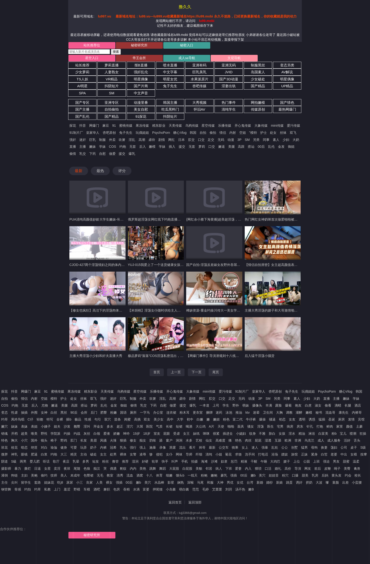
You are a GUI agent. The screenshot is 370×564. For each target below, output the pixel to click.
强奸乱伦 (141, 73)
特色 (4, 441)
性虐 (14, 413)
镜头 (44, 441)
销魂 (4, 434)
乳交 (82, 154)
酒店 (357, 406)
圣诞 (331, 420)
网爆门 (94, 127)
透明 (302, 420)
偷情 (72, 154)
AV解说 (287, 73)
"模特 (253, 134)
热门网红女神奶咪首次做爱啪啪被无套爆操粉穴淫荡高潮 (286, 220)
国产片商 (141, 87)
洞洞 (179, 441)
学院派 (55, 434)
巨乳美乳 (199, 73)
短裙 (179, 428)
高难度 (220, 441)
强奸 (72, 141)
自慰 (102, 154)
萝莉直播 (112, 66)
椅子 (53, 441)
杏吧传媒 (199, 87)
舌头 (357, 441)
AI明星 (82, 87)
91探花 (141, 118)
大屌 (139, 428)
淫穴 (129, 428)
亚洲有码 (199, 66)
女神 (44, 413)
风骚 (103, 441)
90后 (73, 413)
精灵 (73, 455)
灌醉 (299, 413)
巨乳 (92, 141)
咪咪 (206, 434)
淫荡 (260, 428)
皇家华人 (92, 134)
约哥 (4, 420)
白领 (96, 434)
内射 (232, 134)
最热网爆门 (287, 110)
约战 (77, 434)
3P (239, 141)
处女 (273, 134)
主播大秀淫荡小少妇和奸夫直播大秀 (95, 357)
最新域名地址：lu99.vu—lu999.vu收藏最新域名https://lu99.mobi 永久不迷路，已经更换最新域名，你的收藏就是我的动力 (206, 16)
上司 (216, 406)
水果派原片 (199, 80)
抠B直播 (141, 66)
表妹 (24, 428)
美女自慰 (141, 110)
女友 (292, 420)
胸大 (14, 441)
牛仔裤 (251, 420)
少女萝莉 (82, 73)
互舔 (278, 441)
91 (114, 127)
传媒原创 (258, 110)
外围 (34, 413)
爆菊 (288, 406)
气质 (159, 428)
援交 (182, 148)
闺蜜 (127, 420)
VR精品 (112, 80)
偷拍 (213, 134)
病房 (290, 428)
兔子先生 (170, 87)
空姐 (242, 134)
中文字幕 (170, 73)
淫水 (292, 434)
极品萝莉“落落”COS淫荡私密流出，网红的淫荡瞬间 (165, 357)
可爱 (73, 448)
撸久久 (185, 6)
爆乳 (132, 154)
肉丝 (248, 441)
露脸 (278, 406)
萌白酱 (184, 490)
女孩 (282, 434)
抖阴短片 (112, 87)
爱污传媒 (293, 127)
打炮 (319, 428)
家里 (339, 428)
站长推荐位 (87, 46)
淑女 (318, 406)
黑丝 (63, 413)
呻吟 (126, 434)
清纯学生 (229, 110)
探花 (72, 127)
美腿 (231, 148)
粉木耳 (184, 413)
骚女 (250, 428)
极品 (78, 420)
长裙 (169, 428)
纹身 (252, 434)
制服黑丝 (258, 66)
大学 (180, 420)
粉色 (226, 420)
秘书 (318, 413)
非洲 (297, 441)
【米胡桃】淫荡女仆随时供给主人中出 (156, 311)
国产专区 (82, 103)
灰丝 (87, 434)
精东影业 (158, 127)
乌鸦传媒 (191, 127)
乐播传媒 (224, 127)
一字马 (145, 413)
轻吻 (40, 420)
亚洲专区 (112, 103)
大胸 (279, 413)
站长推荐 (82, 66)
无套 (132, 148)
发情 (351, 420)
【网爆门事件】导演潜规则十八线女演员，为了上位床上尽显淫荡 (234, 357)
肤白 (272, 434)
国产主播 (82, 110)
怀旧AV (199, 110)
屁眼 (166, 434)
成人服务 (334, 441)
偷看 (328, 406)
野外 (235, 406)
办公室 (158, 413)
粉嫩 (113, 413)
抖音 (82, 127)
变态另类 (287, 66)
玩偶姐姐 (142, 134)
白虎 (308, 406)
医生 (270, 428)
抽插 (24, 413)
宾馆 (361, 420)
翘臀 (77, 428)
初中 (190, 420)
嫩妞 (216, 420)
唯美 (34, 434)
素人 (276, 141)
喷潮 (353, 434)
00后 (261, 148)
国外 (34, 441)
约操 (67, 434)
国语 (123, 413)
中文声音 (141, 94)
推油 (238, 413)
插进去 (228, 434)
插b (68, 420)
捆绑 (209, 413)
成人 (321, 441)
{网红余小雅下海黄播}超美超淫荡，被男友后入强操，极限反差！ (233, 220)
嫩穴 (4, 428)
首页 (156, 373)
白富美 (323, 434)
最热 (100, 172)
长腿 (348, 406)
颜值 (349, 428)
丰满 (268, 406)
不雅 (262, 434)
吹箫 (122, 141)
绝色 (238, 441)
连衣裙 (171, 413)
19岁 (136, 434)
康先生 (344, 413)
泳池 (229, 413)
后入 (142, 148)
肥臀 (103, 413)
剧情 (161, 141)
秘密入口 (165, 46)
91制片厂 (76, 134)
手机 (184, 462)
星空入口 (87, 59)
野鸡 (63, 441)
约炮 (122, 148)
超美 (24, 434)
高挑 (137, 420)
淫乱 (132, 141)
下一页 (197, 373)
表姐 (34, 428)
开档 (14, 434)
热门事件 (229, 103)
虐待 (151, 141)
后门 (94, 413)
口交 (201, 141)
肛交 (191, 141)
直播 (72, 148)
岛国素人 (258, 73)
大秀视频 (199, 103)
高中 (170, 420)
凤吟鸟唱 (17, 420)
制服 (102, 141)
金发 (281, 148)
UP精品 (287, 87)
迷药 (219, 413)
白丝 (53, 413)
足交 (211, 141)
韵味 (152, 441)
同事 (266, 141)
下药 (92, 154)
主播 (82, 148)
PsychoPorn (161, 134)
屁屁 (258, 441)
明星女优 (170, 80)
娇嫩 (116, 434)
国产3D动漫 (228, 80)
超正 (120, 428)
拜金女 (98, 428)
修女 (133, 441)
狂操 (363, 434)
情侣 (222, 134)
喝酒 (189, 428)
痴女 (142, 441)
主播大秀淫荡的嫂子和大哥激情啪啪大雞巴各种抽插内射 (286, 311)
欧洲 (288, 441)
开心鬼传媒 (243, 127)
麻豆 (105, 127)
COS (112, 148)
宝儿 (343, 434)
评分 (122, 172)
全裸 (59, 420)
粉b (334, 434)
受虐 (176, 434)
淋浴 (311, 434)
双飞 (293, 134)
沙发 (67, 428)
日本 (181, 141)
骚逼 (272, 420)
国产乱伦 (82, 118)
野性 (44, 434)
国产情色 (287, 103)
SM (111, 94)
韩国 (193, 134)
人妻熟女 (112, 73)
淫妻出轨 (229, 87)
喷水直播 (170, 66)
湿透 (268, 441)
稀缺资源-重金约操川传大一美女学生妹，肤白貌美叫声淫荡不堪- (233, 311)
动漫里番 (141, 103)
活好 (347, 441)
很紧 (216, 434)
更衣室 (198, 413)
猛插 (322, 420)
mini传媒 (277, 127)
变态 (4, 413)
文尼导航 (203, 59)
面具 (240, 428)
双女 (147, 420)
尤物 (44, 406)
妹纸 (196, 434)
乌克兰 (309, 441)
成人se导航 (165, 59)
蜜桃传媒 (125, 127)
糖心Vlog (179, 134)
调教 (289, 413)
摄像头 (257, 406)
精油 (302, 434)
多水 (110, 428)
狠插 (123, 441)
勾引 (97, 420)
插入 (172, 148)
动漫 (230, 141)
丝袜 (283, 134)
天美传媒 (175, 127)
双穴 (107, 420)
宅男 (280, 428)
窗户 (169, 441)
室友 (157, 434)
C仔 (30, 420)
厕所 (133, 413)
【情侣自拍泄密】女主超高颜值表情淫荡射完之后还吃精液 (288, 266)
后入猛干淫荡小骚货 (259, 357)
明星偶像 (141, 80)
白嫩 (200, 420)
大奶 (296, 141)
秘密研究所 (126, 46)
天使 (221, 428)
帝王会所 (126, 59)
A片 (211, 428)
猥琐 (258, 469)
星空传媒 (208, 127)
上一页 (176, 373)
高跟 (241, 148)
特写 (49, 420)
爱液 (106, 434)
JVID (229, 73)
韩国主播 (170, 103)
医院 (149, 428)
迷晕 (256, 413)
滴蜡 (338, 406)
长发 (83, 441)
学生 (226, 406)
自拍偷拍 (112, 110)
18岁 (146, 434)
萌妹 (245, 406)
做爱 (112, 154)
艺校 (199, 441)
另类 (256, 141)
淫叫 (87, 428)
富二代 (238, 420)
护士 (263, 134)
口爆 (295, 476)
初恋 (282, 420)
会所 (84, 413)
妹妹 (14, 428)
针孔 (310, 428)
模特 (53, 399)
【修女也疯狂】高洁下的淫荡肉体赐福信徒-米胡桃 (106, 311)
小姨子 (46, 428)
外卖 (112, 141)
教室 (110, 476)
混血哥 (330, 413)
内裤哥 (357, 413)
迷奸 (82, 141)
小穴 (24, 441)
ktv (247, 413)
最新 (78, 172)
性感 (87, 420)
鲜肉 (329, 428)
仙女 (209, 441)
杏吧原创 (109, 134)
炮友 (298, 406)
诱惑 (312, 420)
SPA (82, 94)
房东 (300, 428)
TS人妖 (82, 80)
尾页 (215, 373)
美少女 (159, 420)
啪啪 (230, 428)
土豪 (359, 428)
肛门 (73, 441)
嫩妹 (92, 148)
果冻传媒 (142, 127)
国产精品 (258, 87)
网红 (171, 141)
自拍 (203, 134)
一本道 (204, 406)
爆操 (262, 420)
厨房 (341, 420)
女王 (186, 434)
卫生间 (268, 413)
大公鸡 (201, 428)
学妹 (102, 148)
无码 (221, 141)
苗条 (117, 420)
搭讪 (251, 148)
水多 (189, 441)
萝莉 (201, 148)
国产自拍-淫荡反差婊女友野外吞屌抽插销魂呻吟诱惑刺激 (228, 266)
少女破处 (258, 80)
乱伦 (271, 148)
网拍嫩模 (258, 103)
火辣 (113, 441)
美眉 (93, 441)
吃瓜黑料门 (170, 110)
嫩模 (152, 148)
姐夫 (57, 428)
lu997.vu (104, 16)
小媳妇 (241, 434)
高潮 (142, 141)
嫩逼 (221, 148)
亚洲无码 (229, 66)
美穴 (147, 483)
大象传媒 (261, 127)
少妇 (286, 141)
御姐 (291, 148)
